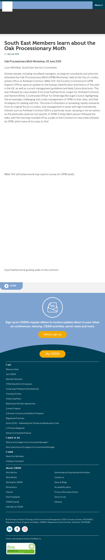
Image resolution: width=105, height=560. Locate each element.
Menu (99, 5)
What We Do (11, 477)
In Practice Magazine (15, 428)
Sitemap (58, 502)
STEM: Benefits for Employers (19, 384)
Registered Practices (15, 418)
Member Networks (14, 379)
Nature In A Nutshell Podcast (18, 433)
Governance (11, 487)
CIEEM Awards (12, 502)
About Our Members (15, 456)
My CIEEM (52, 354)
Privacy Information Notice (66, 492)
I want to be (13, 437)
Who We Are (11, 472)
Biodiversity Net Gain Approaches (20, 403)
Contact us (59, 477)
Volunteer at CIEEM (14, 507)
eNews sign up (52, 334)
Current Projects (13, 408)
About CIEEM (13, 468)
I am (8, 364)
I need (9, 451)
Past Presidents (13, 497)
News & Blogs (60, 482)
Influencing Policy (13, 399)
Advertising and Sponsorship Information (72, 472)
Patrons (9, 492)
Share (10, 286)
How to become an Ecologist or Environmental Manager (30, 447)
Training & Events (13, 394)
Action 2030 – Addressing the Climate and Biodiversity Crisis (32, 423)
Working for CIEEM (14, 482)
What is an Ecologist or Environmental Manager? (27, 442)
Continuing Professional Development (22, 389)
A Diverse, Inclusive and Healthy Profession (25, 413)
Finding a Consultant (15, 461)
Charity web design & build (17, 539)
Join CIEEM (11, 374)
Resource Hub (12, 369)
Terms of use (60, 497)
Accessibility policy (62, 487)
